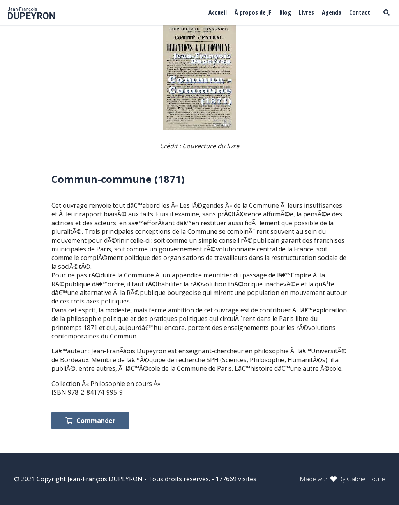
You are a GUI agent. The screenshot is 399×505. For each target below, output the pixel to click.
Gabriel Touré (366, 479)
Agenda (331, 12)
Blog (285, 12)
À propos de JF (253, 12)
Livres (306, 12)
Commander (90, 420)
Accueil (217, 12)
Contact (359, 12)
